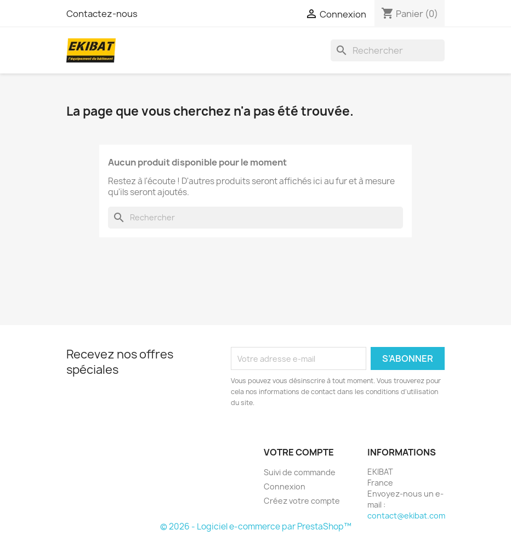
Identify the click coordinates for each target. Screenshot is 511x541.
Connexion (284, 486)
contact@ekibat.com (406, 515)
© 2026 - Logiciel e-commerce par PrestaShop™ (255, 526)
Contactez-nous (102, 14)
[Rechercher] (388, 50)
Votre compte (299, 452)
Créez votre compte (302, 501)
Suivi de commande (300, 472)
